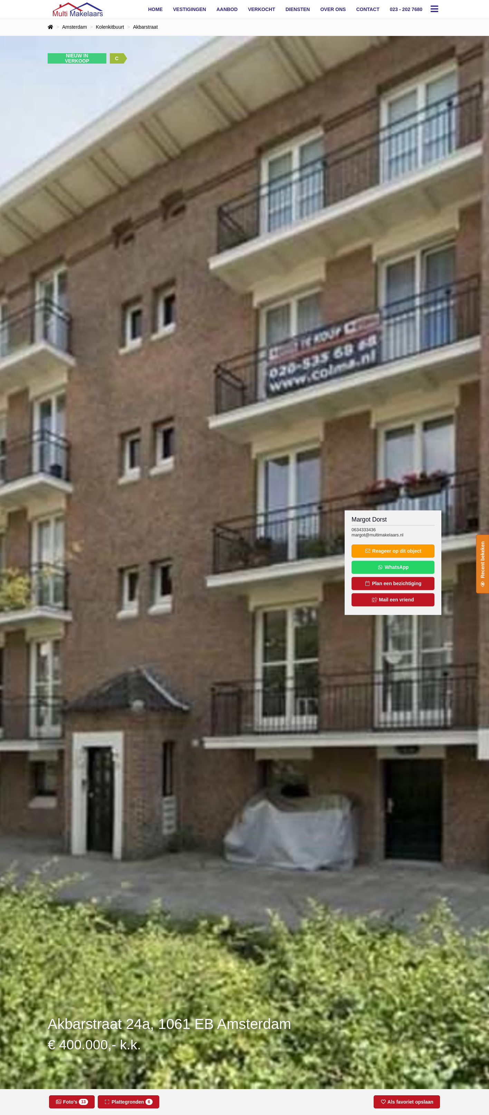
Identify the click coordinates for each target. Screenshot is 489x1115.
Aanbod (227, 9)
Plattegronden (128, 1102)
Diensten (298, 9)
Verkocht (261, 9)
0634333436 (364, 529)
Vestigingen (189, 9)
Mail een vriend (393, 600)
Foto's (72, 1102)
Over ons (333, 9)
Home (155, 9)
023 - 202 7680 (406, 9)
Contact (367, 9)
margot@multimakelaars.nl (377, 535)
